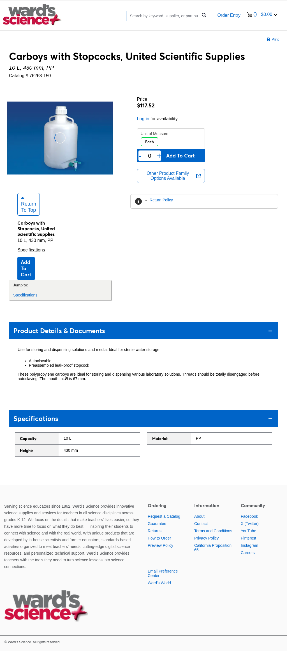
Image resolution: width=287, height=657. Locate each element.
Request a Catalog (164, 522)
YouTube (248, 537)
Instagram (249, 551)
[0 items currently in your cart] (262, 15)
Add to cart (26, 274)
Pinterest (248, 544)
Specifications (31, 256)
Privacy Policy (206, 544)
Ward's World (159, 589)
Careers (248, 559)
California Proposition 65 (213, 553)
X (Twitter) (250, 530)
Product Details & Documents (142, 337)
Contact (201, 530)
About (199, 522)
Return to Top (28, 210)
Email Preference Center (163, 579)
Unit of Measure (154, 133)
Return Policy (161, 200)
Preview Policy (160, 551)
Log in (143, 118)
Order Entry (228, 15)
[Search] (163, 16)
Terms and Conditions (213, 537)
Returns (154, 537)
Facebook (249, 522)
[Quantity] (149, 156)
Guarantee (157, 530)
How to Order (159, 544)
